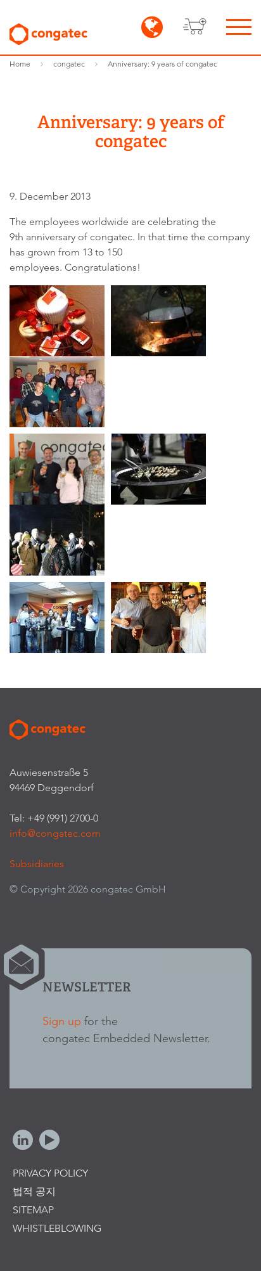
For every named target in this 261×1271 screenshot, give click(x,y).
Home (20, 63)
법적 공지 (34, 1191)
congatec (69, 63)
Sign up (61, 1021)
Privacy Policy (50, 1173)
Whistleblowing (57, 1228)
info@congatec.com (55, 833)
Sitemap (33, 1210)
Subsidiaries (37, 864)
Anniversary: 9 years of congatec (162, 63)
